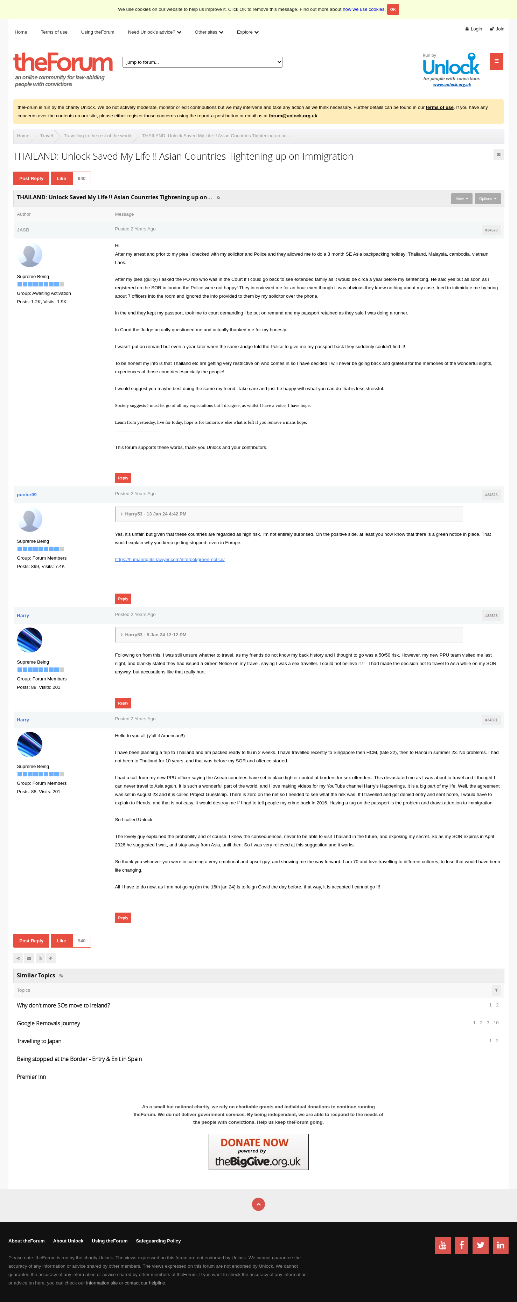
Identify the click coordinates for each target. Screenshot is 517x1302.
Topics (23, 990)
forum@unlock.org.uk (293, 115)
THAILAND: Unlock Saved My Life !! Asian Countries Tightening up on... (216, 135)
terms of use (440, 107)
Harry (23, 615)
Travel (46, 135)
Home (23, 135)
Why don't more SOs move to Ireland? (63, 1005)
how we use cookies (363, 9)
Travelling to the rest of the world (97, 135)
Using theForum (109, 1241)
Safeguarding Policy (158, 1241)
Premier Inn (31, 1077)
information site (102, 1283)
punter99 (26, 494)
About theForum (26, 1241)
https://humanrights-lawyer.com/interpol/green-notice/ (169, 559)
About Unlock (68, 1241)
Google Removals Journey (48, 1023)
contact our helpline (145, 1283)
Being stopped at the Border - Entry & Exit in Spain (79, 1059)
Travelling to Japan (39, 1041)
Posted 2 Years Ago (135, 228)
